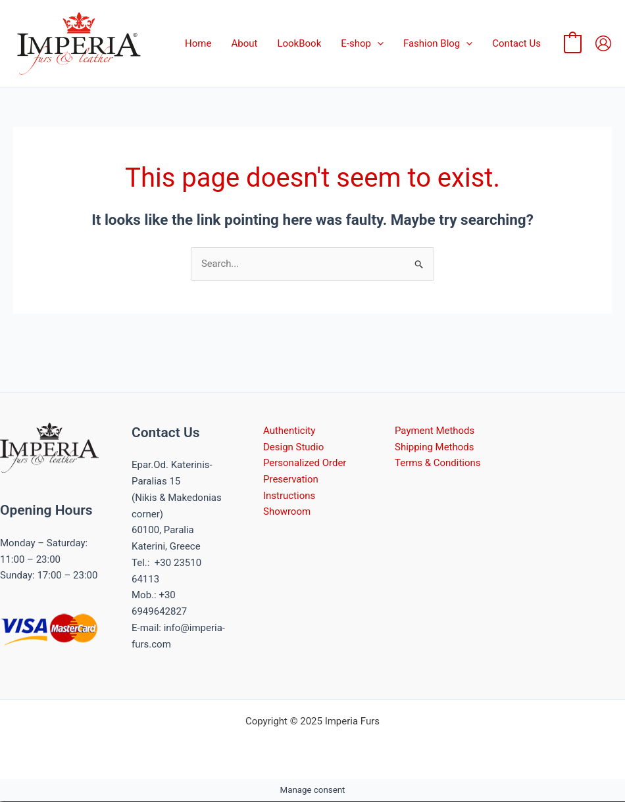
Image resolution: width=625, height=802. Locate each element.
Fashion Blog (437, 43)
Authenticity (289, 430)
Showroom (287, 512)
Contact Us (516, 43)
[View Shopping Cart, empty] (573, 43)
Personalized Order (305, 463)
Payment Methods (435, 430)
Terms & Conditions (438, 463)
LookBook (299, 43)
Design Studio (293, 447)
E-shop (362, 43)
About (244, 43)
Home (198, 43)
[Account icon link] (603, 43)
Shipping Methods (434, 447)
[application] (377, 43)
